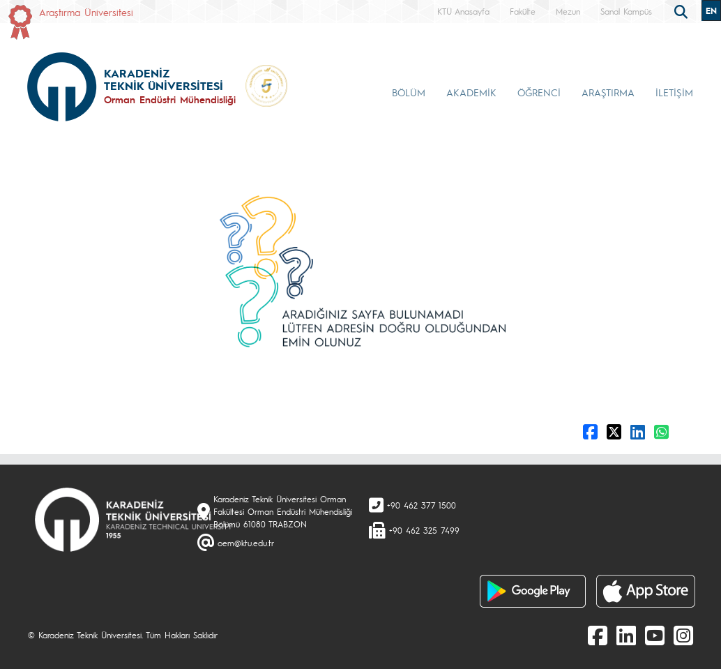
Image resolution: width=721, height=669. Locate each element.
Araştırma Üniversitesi (86, 12)
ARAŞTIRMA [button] (608, 92)
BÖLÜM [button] (408, 92)
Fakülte (523, 11)
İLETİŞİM (674, 92)
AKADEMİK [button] (471, 92)
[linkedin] (626, 634)
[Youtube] (655, 634)
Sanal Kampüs (626, 11)
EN (711, 10)
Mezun (568, 11)
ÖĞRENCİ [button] (539, 92)
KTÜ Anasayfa (463, 11)
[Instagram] (683, 634)
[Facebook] (597, 634)
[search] (682, 10)
